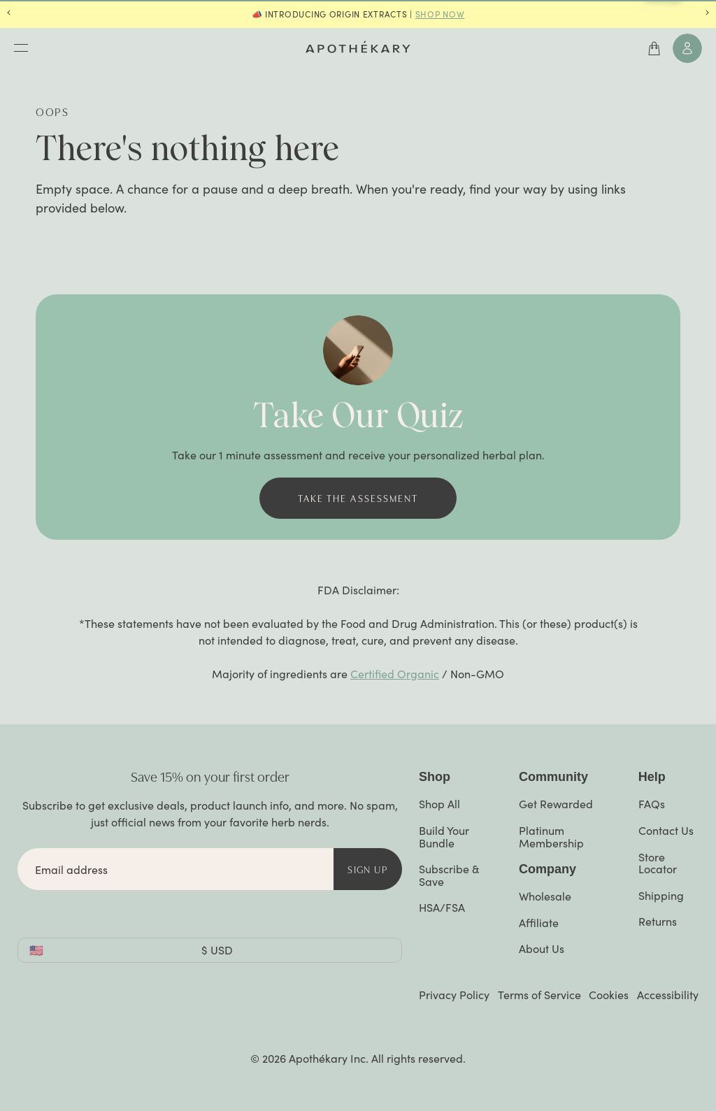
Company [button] (547, 869)
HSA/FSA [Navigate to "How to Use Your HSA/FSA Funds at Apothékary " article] (442, 907)
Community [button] (553, 777)
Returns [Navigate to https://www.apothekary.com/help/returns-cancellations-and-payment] (657, 921)
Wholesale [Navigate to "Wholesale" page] (545, 896)
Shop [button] (434, 777)
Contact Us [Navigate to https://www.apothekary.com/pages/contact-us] (666, 830)
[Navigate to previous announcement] (8, 14)
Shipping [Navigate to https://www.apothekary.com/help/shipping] (661, 895)
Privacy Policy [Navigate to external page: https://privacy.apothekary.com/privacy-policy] (454, 994)
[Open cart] (654, 48)
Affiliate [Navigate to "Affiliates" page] (539, 922)
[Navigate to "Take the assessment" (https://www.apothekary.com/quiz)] (358, 498)
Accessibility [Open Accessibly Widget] (668, 994)
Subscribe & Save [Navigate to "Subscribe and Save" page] (449, 875)
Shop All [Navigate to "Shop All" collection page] (439, 803)
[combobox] (209, 950)
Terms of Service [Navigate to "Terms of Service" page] (539, 994)
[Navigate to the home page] (358, 47)
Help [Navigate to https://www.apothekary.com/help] (652, 777)
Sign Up (368, 869)
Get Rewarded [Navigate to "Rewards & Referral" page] (556, 803)
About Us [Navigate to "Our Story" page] (541, 948)
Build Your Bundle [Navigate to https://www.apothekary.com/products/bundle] (444, 836)
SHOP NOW (440, 14)
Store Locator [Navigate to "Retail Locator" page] (657, 863)
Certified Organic (394, 673)
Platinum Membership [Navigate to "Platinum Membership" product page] (551, 836)
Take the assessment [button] (358, 498)
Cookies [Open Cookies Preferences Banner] (609, 995)
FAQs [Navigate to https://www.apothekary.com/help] (651, 803)
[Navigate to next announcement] (707, 14)
